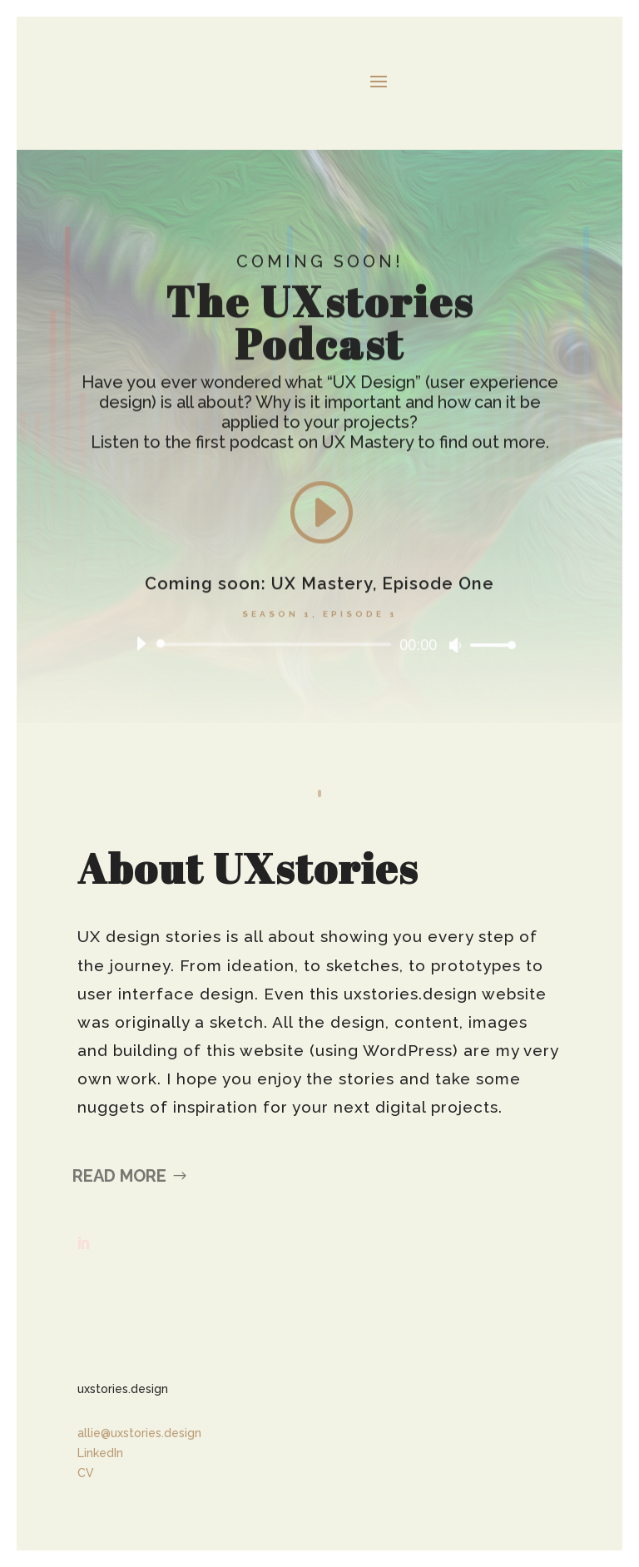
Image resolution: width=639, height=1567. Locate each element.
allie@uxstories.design (139, 1433)
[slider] (276, 646)
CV (85, 1473)
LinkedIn (100, 1453)
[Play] (140, 645)
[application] (319, 646)
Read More (119, 1176)
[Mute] (455, 647)
